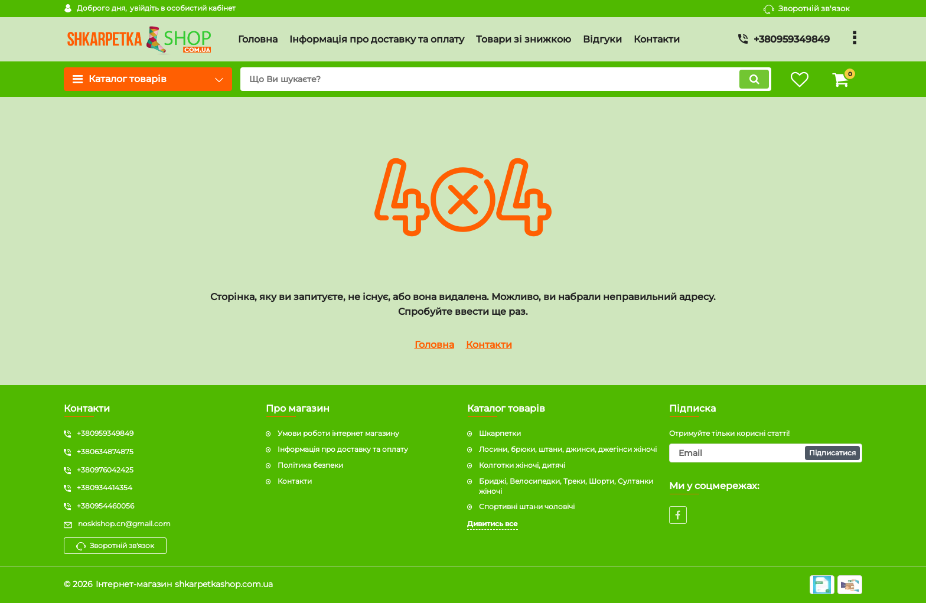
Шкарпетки (500, 433)
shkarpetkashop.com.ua (224, 584)
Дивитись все (492, 523)
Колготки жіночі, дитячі (522, 465)
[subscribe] (766, 453)
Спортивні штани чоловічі (527, 506)
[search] (505, 79)
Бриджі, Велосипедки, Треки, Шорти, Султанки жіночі (566, 486)
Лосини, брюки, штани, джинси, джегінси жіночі (568, 449)
